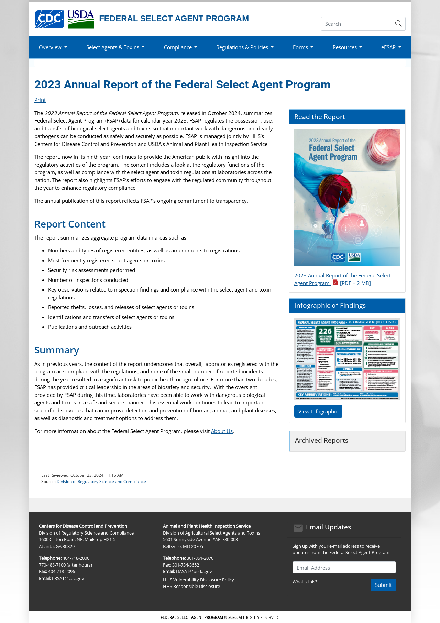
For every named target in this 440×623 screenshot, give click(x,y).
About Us (222, 430)
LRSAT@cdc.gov (68, 578)
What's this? (305, 582)
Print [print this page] (40, 99)
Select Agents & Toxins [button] (112, 47)
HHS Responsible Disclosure (191, 586)
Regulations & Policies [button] (242, 47)
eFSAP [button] (388, 47)
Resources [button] (345, 47)
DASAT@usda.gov (194, 571)
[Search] (356, 24)
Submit (383, 584)
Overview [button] (50, 47)
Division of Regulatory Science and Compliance (101, 481)
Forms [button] (300, 47)
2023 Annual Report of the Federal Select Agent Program (342, 279)
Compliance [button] (178, 47)
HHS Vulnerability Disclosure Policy (198, 580)
